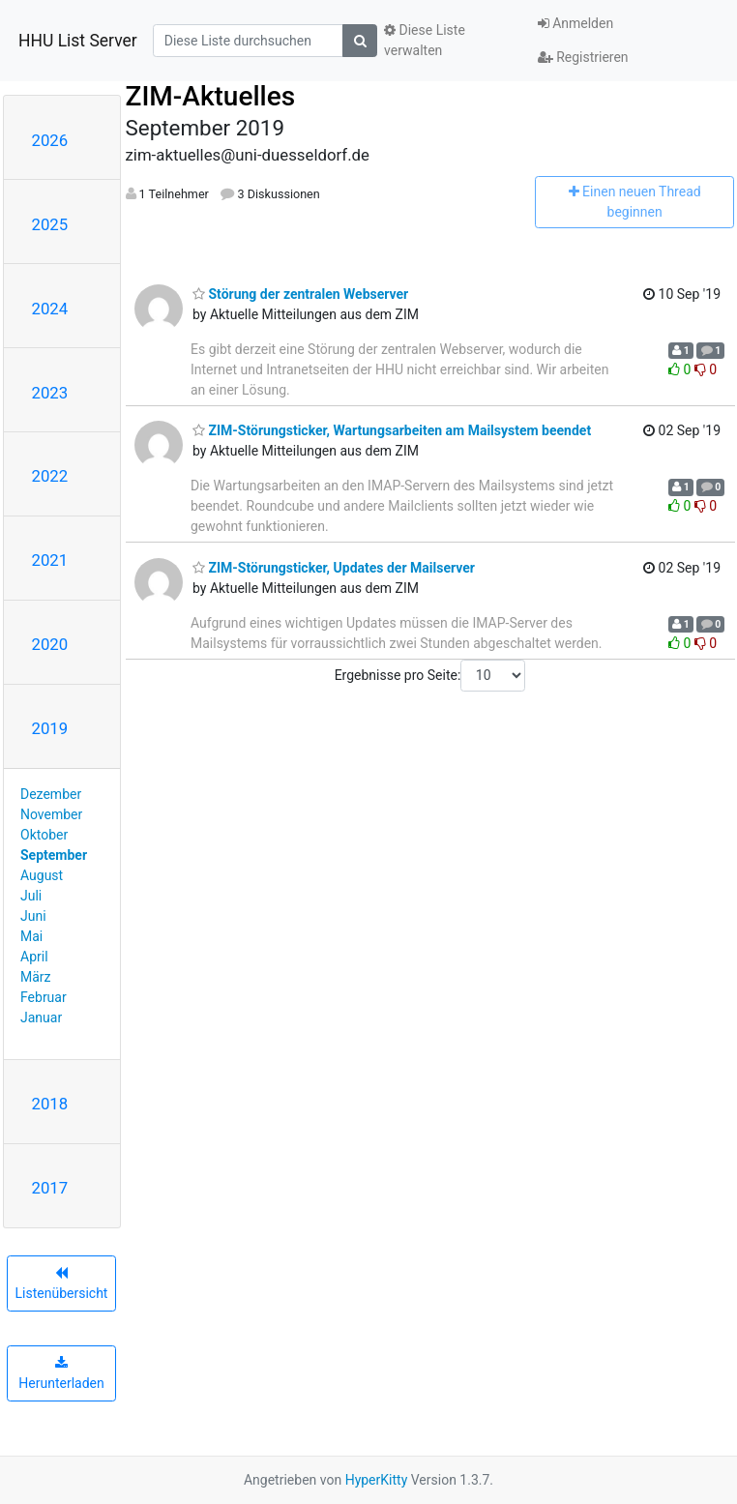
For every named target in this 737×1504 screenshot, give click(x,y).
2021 (50, 560)
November (51, 814)
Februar (43, 997)
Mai (31, 936)
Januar (41, 1017)
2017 (50, 1187)
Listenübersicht (61, 1283)
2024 (50, 308)
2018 (50, 1103)
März (35, 977)
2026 (50, 140)
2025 (50, 224)
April (34, 956)
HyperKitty (376, 1480)
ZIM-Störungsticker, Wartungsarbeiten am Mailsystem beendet (391, 430)
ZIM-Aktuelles (211, 96)
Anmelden (576, 23)
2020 (50, 644)
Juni (33, 916)
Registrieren (583, 57)
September (53, 855)
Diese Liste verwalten (424, 40)
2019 (50, 728)
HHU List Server (77, 40)
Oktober (44, 834)
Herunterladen (60, 1373)
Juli (31, 895)
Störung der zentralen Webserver (300, 294)
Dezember (50, 794)
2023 (50, 392)
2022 (50, 476)
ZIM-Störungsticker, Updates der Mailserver (333, 567)
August (41, 875)
